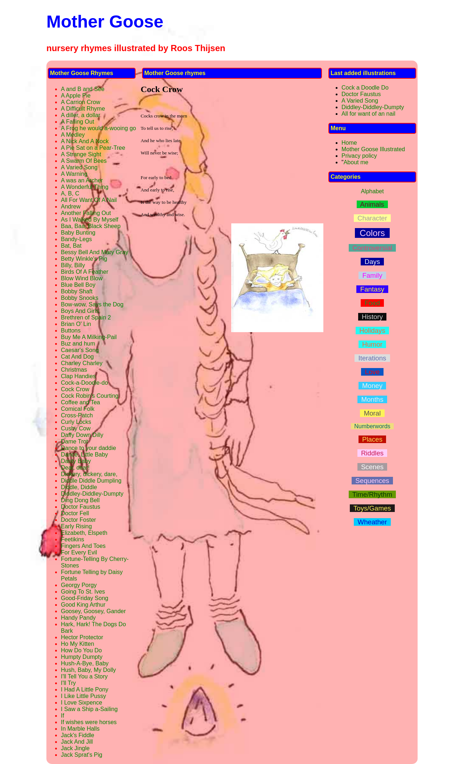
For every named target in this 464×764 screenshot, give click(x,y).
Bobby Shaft (76, 291)
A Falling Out (77, 122)
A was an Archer (82, 180)
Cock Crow (75, 389)
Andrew (70, 206)
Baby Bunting (78, 233)
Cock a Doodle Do (365, 87)
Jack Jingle (75, 748)
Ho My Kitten (77, 644)
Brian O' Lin (76, 324)
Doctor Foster (78, 520)
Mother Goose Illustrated (373, 149)
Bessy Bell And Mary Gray (94, 252)
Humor (372, 344)
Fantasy (372, 289)
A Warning (74, 174)
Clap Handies (78, 376)
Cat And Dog (77, 357)
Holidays (372, 330)
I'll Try (68, 683)
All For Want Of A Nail (89, 200)
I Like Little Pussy (83, 696)
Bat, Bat (71, 246)
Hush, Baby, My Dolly (88, 670)
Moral (372, 413)
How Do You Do (81, 650)
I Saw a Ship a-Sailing (89, 709)
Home (349, 143)
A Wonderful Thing (84, 187)
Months (372, 399)
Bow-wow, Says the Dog (92, 304)
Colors (372, 233)
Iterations (372, 358)
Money (372, 385)
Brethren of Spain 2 (86, 317)
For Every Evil (79, 552)
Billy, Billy (73, 265)
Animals (372, 204)
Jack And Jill (77, 742)
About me (356, 162)
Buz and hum (78, 343)
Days (372, 261)
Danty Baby (76, 461)
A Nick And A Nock (85, 141)
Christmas (74, 370)
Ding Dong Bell (80, 500)
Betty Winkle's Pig (84, 259)
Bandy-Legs (76, 239)
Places (372, 439)
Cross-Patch (77, 415)
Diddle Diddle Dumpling (91, 481)
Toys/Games (372, 508)
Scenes (372, 467)
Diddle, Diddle (79, 487)
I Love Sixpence (81, 702)
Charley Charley (82, 363)
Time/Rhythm (372, 494)
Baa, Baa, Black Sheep (91, 226)
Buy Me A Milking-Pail (89, 337)
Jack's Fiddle (77, 735)
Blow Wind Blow (82, 278)
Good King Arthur (83, 605)
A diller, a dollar (80, 115)
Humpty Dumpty (82, 657)
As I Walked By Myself (90, 219)
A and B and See (82, 89)
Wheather (372, 522)
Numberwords (372, 426)
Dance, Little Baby (84, 454)
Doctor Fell (75, 513)
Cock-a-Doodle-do (84, 383)
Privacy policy (359, 156)
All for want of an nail (368, 114)
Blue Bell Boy (78, 285)
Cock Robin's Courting (90, 396)
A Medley (73, 135)
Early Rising (76, 526)
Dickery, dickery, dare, (89, 474)
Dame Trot (74, 441)
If (62, 716)
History (372, 317)
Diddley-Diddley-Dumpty (92, 494)
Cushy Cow (76, 428)
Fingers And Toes (83, 546)
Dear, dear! (75, 467)
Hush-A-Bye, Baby (85, 663)
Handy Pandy (78, 618)
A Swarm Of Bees (84, 161)
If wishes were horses (89, 722)
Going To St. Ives (83, 592)
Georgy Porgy (79, 585)
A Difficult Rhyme (83, 109)
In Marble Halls (80, 729)
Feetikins (72, 539)
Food (372, 303)
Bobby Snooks (79, 298)
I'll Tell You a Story (84, 676)
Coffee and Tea (80, 402)
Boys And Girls (80, 311)
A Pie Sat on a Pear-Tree (93, 148)
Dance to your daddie (88, 448)
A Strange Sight (81, 154)
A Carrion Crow (80, 102)
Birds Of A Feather (84, 272)
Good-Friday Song (84, 598)
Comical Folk (77, 409)
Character (372, 218)
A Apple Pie (76, 95)
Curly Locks (76, 422)
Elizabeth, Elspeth (84, 533)
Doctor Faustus (80, 507)
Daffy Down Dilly (82, 435)
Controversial (372, 248)
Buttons (70, 330)
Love (372, 372)
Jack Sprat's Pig (81, 755)
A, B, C (70, 193)
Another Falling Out (86, 213)
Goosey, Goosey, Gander (93, 611)
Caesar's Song (80, 350)
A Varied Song (79, 167)
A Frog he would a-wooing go (98, 128)
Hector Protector (82, 637)
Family (372, 275)
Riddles (372, 453)
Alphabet (372, 191)
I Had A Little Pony (84, 689)
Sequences (372, 480)
